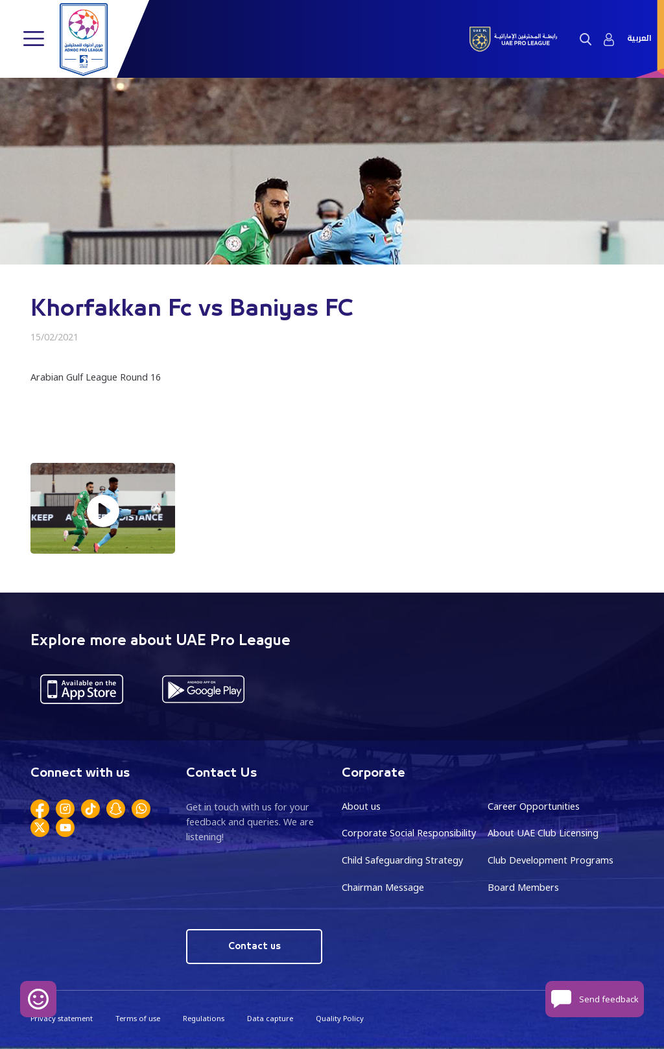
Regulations (203, 1018)
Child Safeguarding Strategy (402, 860)
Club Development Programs (550, 860)
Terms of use (137, 1018)
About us (361, 806)
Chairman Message (383, 887)
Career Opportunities (534, 806)
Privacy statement (61, 1018)
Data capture (270, 1018)
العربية (639, 38)
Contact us (254, 946)
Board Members (523, 887)
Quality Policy (340, 1018)
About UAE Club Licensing (543, 833)
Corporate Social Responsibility (409, 833)
